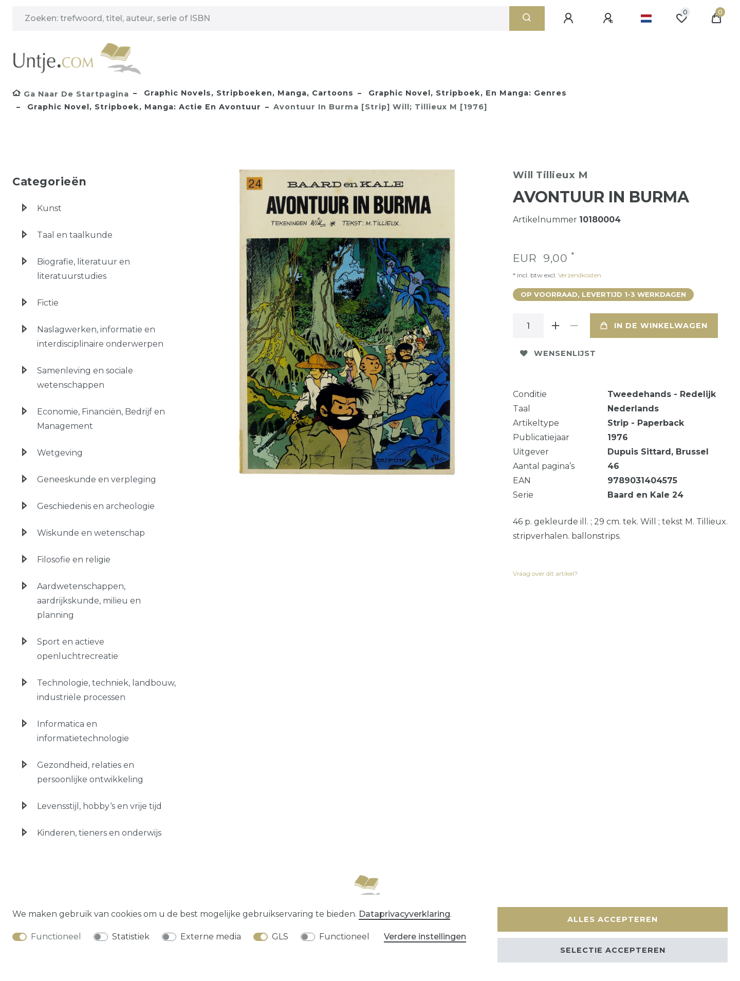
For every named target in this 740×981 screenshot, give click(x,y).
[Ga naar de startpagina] (70, 94)
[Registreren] (609, 18)
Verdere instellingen (425, 936)
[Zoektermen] (260, 18)
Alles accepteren (612, 919)
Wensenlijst (558, 353)
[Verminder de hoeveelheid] (574, 325)
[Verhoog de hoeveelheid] (556, 325)
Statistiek (131, 936)
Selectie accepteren (612, 950)
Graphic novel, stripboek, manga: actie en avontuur (143, 106)
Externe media (210, 936)
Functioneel (56, 936)
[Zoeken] (527, 18)
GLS (280, 936)
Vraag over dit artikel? (545, 573)
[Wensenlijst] (681, 18)
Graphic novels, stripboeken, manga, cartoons (247, 93)
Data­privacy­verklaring (404, 914)
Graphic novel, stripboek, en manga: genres (466, 93)
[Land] (646, 18)
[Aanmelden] (570, 18)
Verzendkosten (579, 275)
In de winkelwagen (654, 325)
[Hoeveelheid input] (528, 325)
